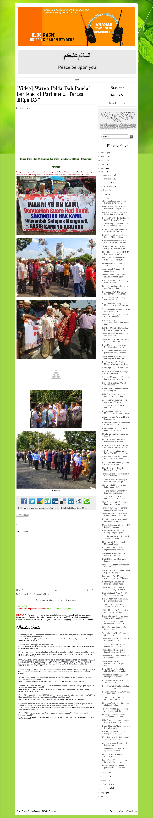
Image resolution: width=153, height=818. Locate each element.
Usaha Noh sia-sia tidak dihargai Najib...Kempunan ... (115, 373)
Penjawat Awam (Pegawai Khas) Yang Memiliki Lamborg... (115, 617)
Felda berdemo (75, 508)
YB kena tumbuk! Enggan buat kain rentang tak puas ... (114, 492)
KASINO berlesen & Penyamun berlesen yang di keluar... (114, 560)
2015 (103, 168)
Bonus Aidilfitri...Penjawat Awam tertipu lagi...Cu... (115, 390)
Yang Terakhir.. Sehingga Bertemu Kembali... (36, 645)
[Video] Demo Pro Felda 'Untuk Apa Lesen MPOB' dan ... (115, 611)
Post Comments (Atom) (39, 594)
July (104, 194)
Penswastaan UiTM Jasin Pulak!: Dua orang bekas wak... (115, 600)
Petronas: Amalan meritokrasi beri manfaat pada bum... (116, 287)
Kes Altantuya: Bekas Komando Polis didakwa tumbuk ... (115, 520)
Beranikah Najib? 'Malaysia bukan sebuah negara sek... (115, 687)
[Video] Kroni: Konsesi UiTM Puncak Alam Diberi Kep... (113, 651)
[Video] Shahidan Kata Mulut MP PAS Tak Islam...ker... (115, 640)
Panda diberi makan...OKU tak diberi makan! (114, 384)
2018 (103, 157)
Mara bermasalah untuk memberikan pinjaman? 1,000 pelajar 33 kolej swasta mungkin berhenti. (56, 652)
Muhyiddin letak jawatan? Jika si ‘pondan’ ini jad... (115, 682)
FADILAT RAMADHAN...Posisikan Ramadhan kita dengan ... (115, 329)
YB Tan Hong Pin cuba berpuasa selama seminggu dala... (115, 225)
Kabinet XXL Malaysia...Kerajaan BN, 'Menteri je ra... (115, 299)
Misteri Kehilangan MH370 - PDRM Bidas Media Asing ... (116, 526)
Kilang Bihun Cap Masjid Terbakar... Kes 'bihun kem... (116, 727)
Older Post (91, 590)
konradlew (54, 600)
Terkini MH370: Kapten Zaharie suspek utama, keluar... (114, 509)
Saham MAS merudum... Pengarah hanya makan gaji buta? (116, 378)
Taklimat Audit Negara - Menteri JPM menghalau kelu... (115, 710)
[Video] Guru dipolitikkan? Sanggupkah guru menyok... (114, 589)
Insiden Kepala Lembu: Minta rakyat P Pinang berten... (114, 276)
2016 (103, 164)
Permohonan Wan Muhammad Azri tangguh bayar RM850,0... (115, 577)
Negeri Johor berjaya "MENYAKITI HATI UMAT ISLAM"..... (115, 253)
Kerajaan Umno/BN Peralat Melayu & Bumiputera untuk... (115, 363)
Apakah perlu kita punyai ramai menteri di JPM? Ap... (114, 401)
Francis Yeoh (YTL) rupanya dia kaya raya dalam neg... (114, 761)
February (106, 784)
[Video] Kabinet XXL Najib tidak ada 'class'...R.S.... (115, 335)
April (105, 777)
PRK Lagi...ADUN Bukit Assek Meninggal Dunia (113, 543)
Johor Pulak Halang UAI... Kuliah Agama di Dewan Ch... (115, 750)
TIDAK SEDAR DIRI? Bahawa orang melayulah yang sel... (114, 248)
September (107, 187)
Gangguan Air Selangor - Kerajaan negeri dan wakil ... (116, 270)
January (106, 788)
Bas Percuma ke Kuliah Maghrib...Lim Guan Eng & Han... (115, 305)
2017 (103, 160)
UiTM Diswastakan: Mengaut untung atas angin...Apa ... (113, 395)
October (106, 183)
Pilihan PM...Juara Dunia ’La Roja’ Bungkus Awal (115, 628)
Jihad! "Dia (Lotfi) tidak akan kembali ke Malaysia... (114, 202)
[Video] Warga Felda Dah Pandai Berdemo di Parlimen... (115, 657)
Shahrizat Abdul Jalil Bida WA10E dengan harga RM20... (115, 646)
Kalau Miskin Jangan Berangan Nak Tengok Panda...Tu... (114, 346)
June (105, 198)
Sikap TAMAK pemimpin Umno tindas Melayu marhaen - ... (114, 458)
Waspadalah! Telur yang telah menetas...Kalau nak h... (114, 555)
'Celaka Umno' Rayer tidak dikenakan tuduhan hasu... (113, 623)
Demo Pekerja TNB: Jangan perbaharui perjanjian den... (114, 767)
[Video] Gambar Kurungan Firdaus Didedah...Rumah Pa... (116, 341)
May (105, 773)
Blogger (72, 600)
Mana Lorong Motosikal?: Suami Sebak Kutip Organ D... (115, 738)
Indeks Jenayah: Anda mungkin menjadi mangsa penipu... (114, 481)
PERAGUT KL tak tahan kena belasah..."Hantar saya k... (113, 259)
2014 (103, 172)
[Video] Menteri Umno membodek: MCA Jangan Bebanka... (113, 664)
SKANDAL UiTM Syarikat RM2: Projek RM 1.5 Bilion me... (114, 699)
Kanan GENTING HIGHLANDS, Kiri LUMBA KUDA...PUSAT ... (115, 219)
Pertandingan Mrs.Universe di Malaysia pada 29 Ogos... (114, 583)
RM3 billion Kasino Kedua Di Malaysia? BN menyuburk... (114, 733)
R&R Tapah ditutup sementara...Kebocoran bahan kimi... (115, 322)
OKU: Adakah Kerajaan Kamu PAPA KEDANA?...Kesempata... (115, 452)
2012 (103, 797)
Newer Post (21, 590)
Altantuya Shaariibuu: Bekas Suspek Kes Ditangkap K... (113, 606)
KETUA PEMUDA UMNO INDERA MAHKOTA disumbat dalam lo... (115, 447)
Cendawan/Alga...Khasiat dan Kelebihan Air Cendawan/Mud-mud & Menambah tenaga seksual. (56, 670)
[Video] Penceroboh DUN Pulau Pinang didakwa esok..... (115, 676)
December (107, 175)
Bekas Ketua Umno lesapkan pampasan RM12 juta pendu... (114, 352)
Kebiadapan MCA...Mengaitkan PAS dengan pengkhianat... (114, 293)
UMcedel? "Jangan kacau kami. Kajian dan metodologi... (114, 214)
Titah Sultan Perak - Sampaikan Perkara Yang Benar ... (115, 503)
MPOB (84, 508)
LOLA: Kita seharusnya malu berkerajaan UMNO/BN (113, 441)
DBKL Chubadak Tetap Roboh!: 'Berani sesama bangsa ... (114, 594)
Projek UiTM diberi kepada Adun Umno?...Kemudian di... (115, 756)
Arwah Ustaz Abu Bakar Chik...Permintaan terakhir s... (115, 498)
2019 (103, 153)
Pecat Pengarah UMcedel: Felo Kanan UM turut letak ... (114, 236)
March (105, 780)
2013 (103, 793)
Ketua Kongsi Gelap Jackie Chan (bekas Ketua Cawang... (115, 231)
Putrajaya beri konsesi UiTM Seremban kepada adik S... (114, 716)
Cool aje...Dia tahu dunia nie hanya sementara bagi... (116, 310)
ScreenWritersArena (128, 811)
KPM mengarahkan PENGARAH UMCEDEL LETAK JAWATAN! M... (115, 242)
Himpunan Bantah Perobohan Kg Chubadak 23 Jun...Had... (115, 704)
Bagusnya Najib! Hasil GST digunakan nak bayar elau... (114, 549)
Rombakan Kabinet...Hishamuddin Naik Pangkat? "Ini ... (116, 424)
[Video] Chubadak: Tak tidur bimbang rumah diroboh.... (113, 358)
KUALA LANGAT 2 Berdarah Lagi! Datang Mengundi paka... (115, 532)
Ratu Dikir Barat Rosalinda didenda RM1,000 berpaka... (114, 670)
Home (76, 80)
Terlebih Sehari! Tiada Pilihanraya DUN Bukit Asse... (115, 475)
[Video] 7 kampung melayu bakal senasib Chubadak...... (115, 316)
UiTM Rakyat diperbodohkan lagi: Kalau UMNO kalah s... (115, 721)
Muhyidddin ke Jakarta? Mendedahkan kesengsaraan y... (116, 413)
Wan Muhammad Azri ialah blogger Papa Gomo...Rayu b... (116, 572)
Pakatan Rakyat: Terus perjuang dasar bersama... (115, 282)
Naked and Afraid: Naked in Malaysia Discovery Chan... (113, 469)
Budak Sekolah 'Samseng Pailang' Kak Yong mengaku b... (116, 464)
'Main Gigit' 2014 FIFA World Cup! (115, 368)
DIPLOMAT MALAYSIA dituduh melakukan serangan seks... (114, 208)
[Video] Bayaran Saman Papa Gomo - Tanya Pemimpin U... (114, 515)
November (107, 179)
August (106, 190)
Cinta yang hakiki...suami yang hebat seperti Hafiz (114, 486)
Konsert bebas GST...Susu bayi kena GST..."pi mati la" (114, 430)
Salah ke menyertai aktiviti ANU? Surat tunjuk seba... (115, 537)
